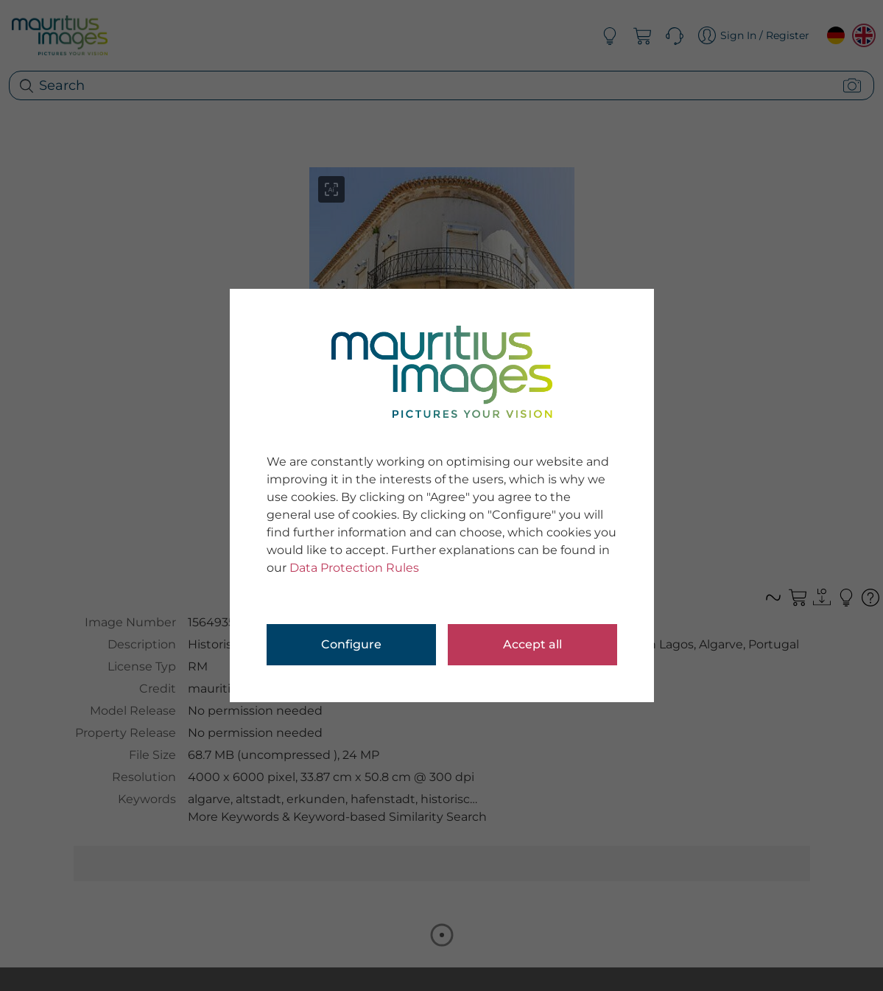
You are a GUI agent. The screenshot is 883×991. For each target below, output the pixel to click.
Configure (351, 644)
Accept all (532, 644)
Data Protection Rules (354, 568)
